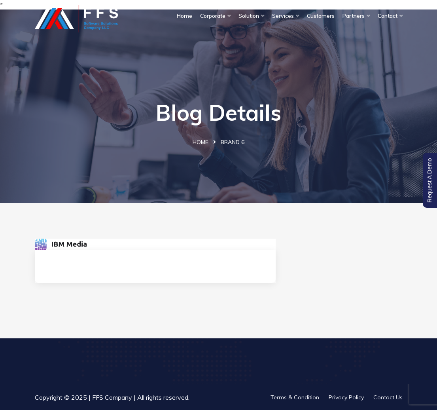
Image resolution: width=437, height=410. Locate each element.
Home (184, 15)
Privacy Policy (346, 397)
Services (283, 15)
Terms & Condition (295, 397)
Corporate (212, 15)
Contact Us (388, 397)
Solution (248, 15)
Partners (353, 15)
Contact (387, 15)
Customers (321, 15)
